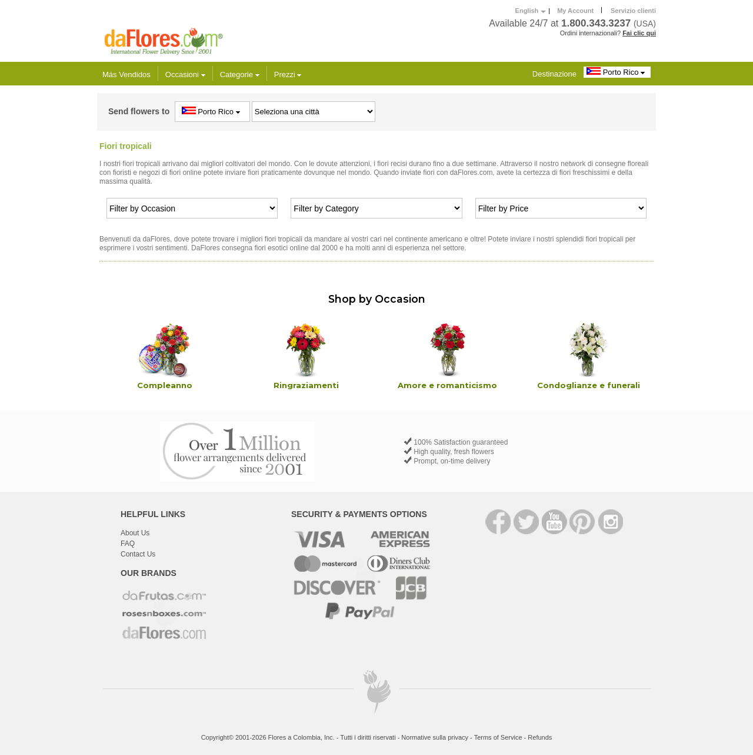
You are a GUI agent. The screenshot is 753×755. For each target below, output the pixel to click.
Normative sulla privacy (434, 737)
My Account (575, 10)
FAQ (128, 543)
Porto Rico (617, 72)
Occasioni (185, 74)
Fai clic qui (639, 33)
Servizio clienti (633, 10)
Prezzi (288, 74)
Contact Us (138, 554)
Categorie (239, 74)
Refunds (540, 737)
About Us (135, 533)
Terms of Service (498, 737)
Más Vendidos (126, 74)
